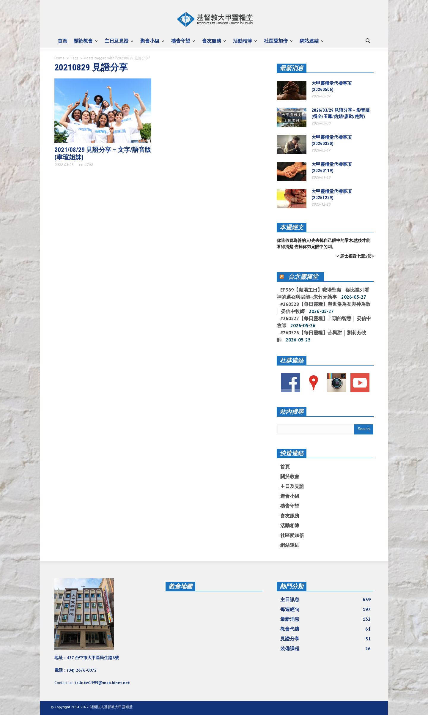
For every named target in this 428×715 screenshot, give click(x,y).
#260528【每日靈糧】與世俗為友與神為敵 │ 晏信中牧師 (323, 307)
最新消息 (291, 68)
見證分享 (325, 638)
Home (59, 58)
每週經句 (325, 609)
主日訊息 (325, 599)
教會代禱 (325, 628)
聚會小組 (150, 43)
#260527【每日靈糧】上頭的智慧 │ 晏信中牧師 (324, 321)
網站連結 (310, 43)
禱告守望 (181, 43)
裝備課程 (325, 648)
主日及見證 (117, 43)
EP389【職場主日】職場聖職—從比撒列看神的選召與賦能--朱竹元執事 (323, 293)
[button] (368, 40)
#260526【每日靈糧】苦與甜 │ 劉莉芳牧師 (321, 336)
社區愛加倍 (277, 43)
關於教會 (84, 43)
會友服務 (212, 43)
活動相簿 (243, 43)
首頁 (62, 40)
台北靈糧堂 (303, 276)
